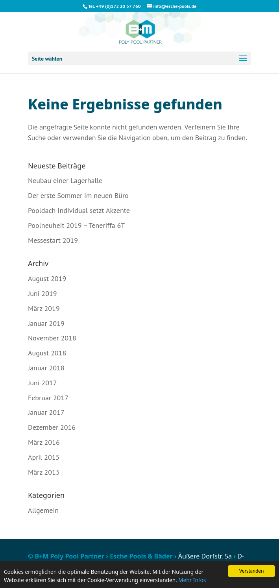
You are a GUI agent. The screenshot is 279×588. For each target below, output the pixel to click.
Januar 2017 (46, 412)
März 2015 (44, 472)
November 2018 (52, 337)
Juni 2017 (42, 382)
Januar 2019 (46, 323)
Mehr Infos (192, 580)
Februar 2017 (48, 397)
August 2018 (47, 352)
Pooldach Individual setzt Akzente (79, 210)
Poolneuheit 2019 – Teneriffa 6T (76, 225)
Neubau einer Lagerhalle (65, 180)
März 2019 (44, 308)
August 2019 (47, 278)
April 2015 (44, 457)
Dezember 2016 (52, 427)
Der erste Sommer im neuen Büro (78, 195)
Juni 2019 (42, 293)
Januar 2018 (46, 367)
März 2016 (44, 442)
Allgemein (43, 510)
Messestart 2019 (53, 240)
